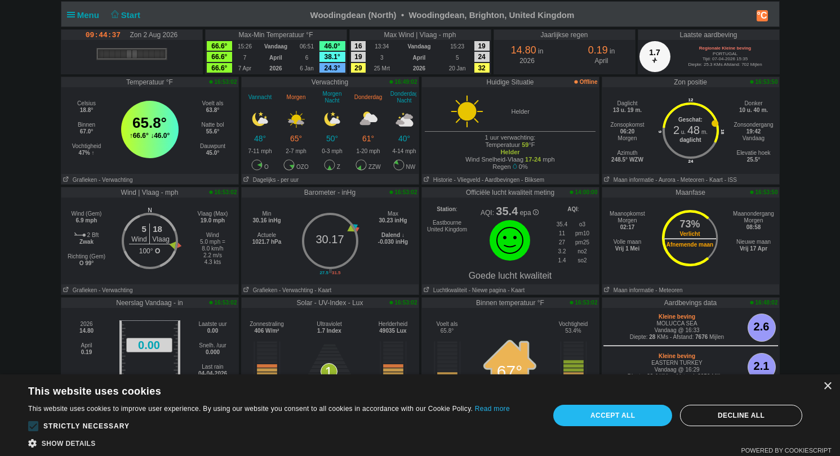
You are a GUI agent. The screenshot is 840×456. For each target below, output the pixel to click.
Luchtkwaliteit (444, 290)
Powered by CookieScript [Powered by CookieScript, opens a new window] (786, 450)
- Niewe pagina (487, 290)
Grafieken (79, 180)
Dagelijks (259, 180)
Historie (437, 180)
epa (529, 213)
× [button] (827, 386)
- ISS (731, 180)
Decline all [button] (741, 415)
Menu (85, 15)
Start (124, 15)
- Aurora (665, 180)
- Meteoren (690, 180)
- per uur (288, 180)
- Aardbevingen (500, 180)
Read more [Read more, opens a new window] (492, 409)
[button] (33, 426)
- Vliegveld (467, 180)
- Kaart (714, 180)
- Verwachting (116, 180)
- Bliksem (532, 180)
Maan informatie (628, 180)
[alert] (420, 415)
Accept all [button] (612, 415)
